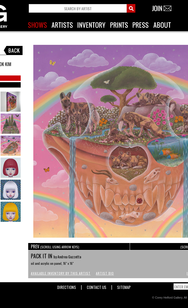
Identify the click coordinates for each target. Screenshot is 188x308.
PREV (55, 246)
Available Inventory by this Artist (61, 273)
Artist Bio (105, 273)
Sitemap (124, 286)
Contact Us (96, 286)
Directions (66, 286)
